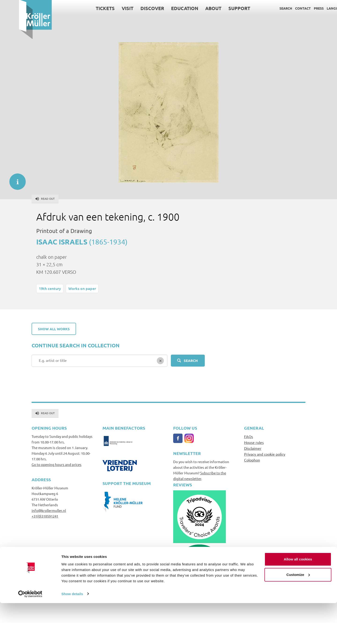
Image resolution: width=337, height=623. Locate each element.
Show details (72, 614)
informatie (15, 179)
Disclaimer (252, 448)
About (194, 8)
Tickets (86, 8)
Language (317, 8)
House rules (254, 442)
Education (165, 8)
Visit (108, 8)
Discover (133, 8)
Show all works (54, 329)
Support (220, 8)
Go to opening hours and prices (56, 464)
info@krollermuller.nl (49, 510)
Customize (298, 595)
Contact (284, 8)
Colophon (252, 460)
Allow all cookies (298, 579)
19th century (50, 288)
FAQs (248, 436)
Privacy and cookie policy (264, 454)
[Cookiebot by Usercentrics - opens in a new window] (30, 613)
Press (300, 8)
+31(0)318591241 (45, 516)
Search (266, 8)
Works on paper (82, 288)
